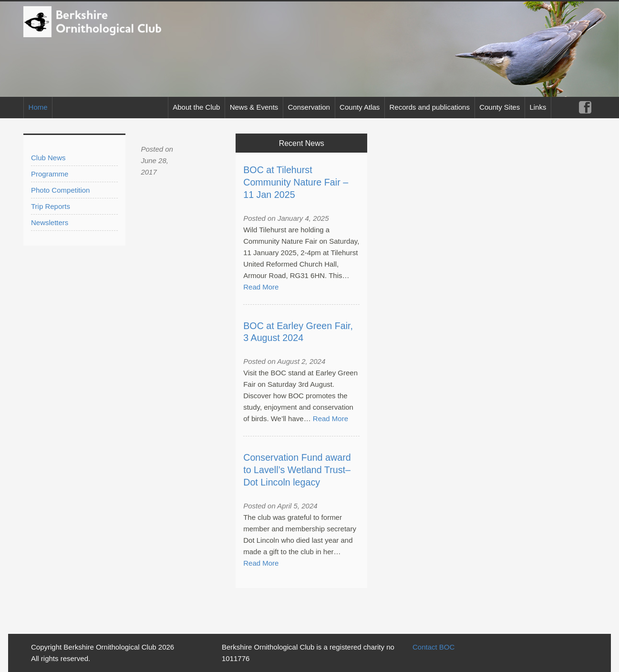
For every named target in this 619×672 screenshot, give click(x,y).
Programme (49, 174)
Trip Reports (50, 206)
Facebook (585, 107)
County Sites (499, 107)
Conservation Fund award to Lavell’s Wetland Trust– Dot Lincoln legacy (297, 469)
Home (38, 107)
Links (537, 107)
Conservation (309, 107)
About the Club (196, 107)
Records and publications (430, 107)
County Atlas (360, 107)
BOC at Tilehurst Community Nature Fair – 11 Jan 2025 (295, 182)
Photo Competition (60, 190)
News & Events (254, 107)
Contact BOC (433, 647)
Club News (48, 158)
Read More (261, 287)
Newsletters (49, 222)
